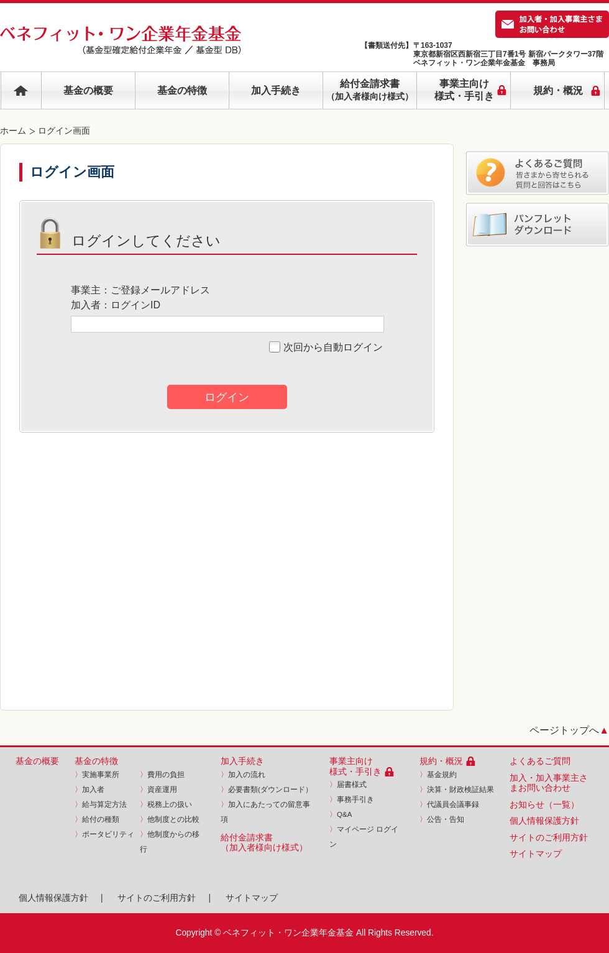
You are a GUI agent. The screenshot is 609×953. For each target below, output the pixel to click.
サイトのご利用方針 (549, 837)
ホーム (13, 131)
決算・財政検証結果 (456, 789)
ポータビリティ (104, 834)
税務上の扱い (166, 804)
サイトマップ (536, 854)
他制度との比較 (169, 819)
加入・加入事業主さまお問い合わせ (549, 783)
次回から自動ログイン (326, 347)
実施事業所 (97, 774)
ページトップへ (569, 730)
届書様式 (348, 784)
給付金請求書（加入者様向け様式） (264, 843)
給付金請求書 (369, 89)
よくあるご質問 (540, 761)
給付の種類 (97, 819)
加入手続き (276, 90)
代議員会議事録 (449, 804)
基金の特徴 (182, 90)
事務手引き (351, 799)
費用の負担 (162, 774)
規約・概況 (441, 761)
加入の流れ (243, 774)
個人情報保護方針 (544, 821)
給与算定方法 (101, 804)
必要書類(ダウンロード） (267, 789)
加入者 (89, 789)
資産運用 (158, 789)
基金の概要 (88, 90)
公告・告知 (441, 819)
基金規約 (438, 774)
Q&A (340, 814)
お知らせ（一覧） (544, 804)
